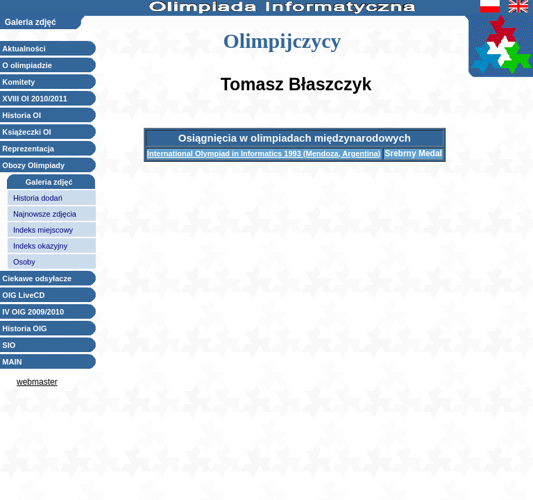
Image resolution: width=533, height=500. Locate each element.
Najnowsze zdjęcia (44, 214)
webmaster (37, 382)
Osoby (24, 262)
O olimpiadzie (27, 65)
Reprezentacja (28, 148)
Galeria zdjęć (49, 182)
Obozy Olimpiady (33, 165)
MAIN (12, 362)
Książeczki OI (26, 132)
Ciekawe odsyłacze (36, 278)
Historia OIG (24, 328)
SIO (8, 345)
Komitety (18, 82)
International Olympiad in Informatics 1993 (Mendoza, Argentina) (263, 153)
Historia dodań (37, 198)
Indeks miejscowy (43, 230)
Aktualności (23, 48)
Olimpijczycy (282, 40)
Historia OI (21, 115)
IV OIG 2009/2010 (33, 312)
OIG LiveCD (23, 295)
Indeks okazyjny (40, 246)
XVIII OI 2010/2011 (34, 98)
